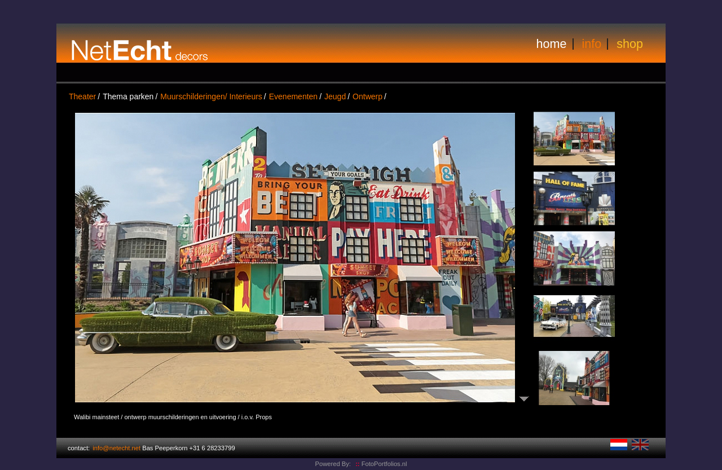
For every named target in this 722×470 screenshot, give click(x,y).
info (592, 44)
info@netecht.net (116, 448)
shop (630, 44)
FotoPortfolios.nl (381, 463)
